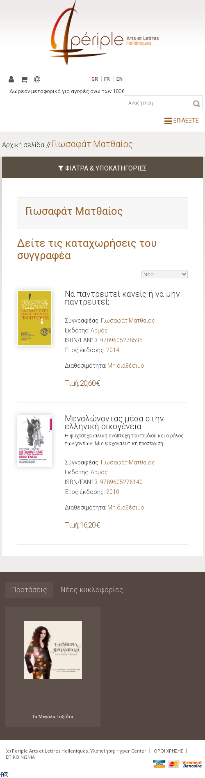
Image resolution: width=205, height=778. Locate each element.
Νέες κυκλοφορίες (91, 589)
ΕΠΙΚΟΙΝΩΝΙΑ (20, 757)
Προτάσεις (29, 589)
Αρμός (99, 330)
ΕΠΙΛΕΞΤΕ (181, 120)
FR (107, 79)
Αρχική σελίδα (23, 145)
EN (119, 79)
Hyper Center (131, 751)
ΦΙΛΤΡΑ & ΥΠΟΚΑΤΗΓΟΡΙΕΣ (102, 168)
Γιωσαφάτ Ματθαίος (92, 144)
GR (94, 79)
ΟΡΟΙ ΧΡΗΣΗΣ (168, 751)
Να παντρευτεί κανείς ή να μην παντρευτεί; (122, 298)
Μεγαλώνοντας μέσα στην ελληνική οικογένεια (114, 422)
